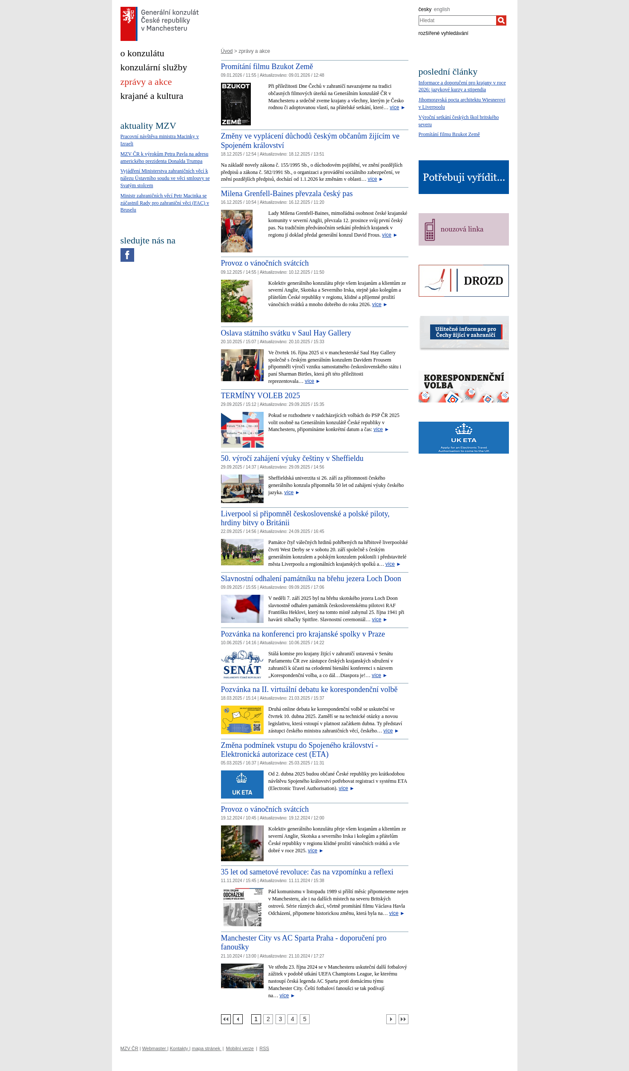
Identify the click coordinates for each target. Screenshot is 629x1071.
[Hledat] (501, 20)
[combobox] (458, 20)
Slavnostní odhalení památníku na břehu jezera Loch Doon (311, 578)
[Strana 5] (305, 1019)
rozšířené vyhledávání (443, 33)
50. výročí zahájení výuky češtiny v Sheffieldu (292, 458)
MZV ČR (129, 1048)
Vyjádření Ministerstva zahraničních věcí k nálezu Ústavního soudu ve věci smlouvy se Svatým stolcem (165, 178)
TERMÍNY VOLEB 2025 (260, 395)
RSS (264, 1048)
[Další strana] (391, 1019)
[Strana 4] (292, 1019)
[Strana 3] (280, 1019)
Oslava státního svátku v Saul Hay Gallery (286, 333)
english (442, 9)
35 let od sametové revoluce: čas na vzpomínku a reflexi (307, 872)
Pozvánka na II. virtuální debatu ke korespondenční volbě (309, 689)
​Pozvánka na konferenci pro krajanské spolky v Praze (303, 634)
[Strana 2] (268, 1019)
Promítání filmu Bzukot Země (267, 66)
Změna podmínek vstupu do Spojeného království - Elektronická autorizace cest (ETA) (299, 750)
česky (425, 9)
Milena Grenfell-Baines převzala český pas (287, 193)
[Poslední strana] (403, 1019)
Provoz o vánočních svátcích (265, 263)
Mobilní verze (240, 1048)
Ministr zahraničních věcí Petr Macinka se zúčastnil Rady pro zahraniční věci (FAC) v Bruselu (165, 203)
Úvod (227, 51)
